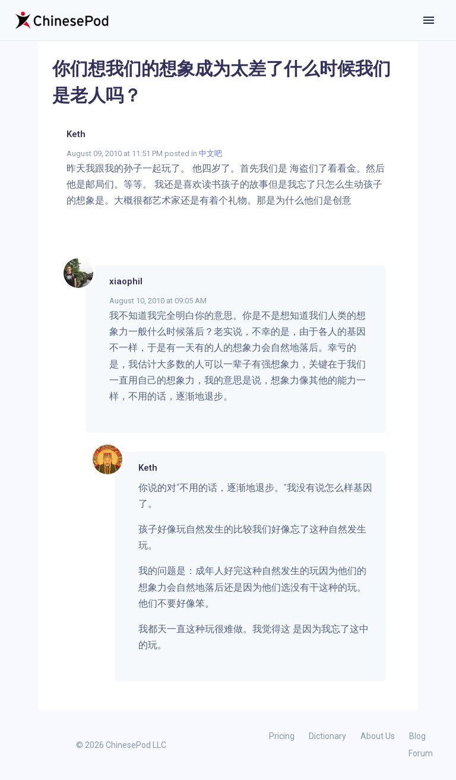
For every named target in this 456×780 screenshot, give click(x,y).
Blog (417, 736)
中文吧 (210, 153)
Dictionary (327, 736)
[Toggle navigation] (429, 20)
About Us (377, 736)
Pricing (281, 736)
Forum (420, 753)
